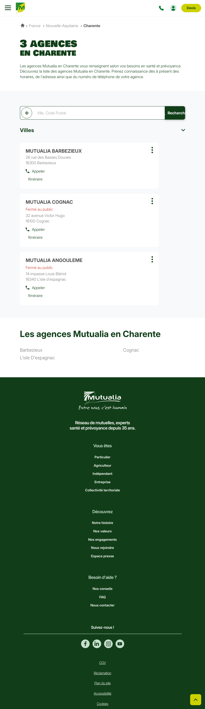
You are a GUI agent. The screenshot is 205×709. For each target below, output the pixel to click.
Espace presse (102, 512)
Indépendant (102, 429)
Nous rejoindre (102, 503)
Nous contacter (102, 561)
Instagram (108, 599)
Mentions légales (103, 690)
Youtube (120, 599)
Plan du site (102, 639)
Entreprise (102, 438)
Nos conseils (102, 544)
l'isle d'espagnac (37, 313)
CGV (102, 618)
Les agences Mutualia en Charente (90, 289)
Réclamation (102, 629)
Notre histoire (102, 479)
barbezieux (31, 305)
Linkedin (97, 599)
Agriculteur (102, 421)
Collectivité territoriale (102, 446)
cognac (131, 305)
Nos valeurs (102, 487)
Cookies (102, 659)
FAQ (102, 553)
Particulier (102, 413)
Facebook (85, 599)
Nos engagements (102, 495)
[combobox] (84, 113)
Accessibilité (102, 649)
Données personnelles (102, 680)
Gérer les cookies (102, 669)
